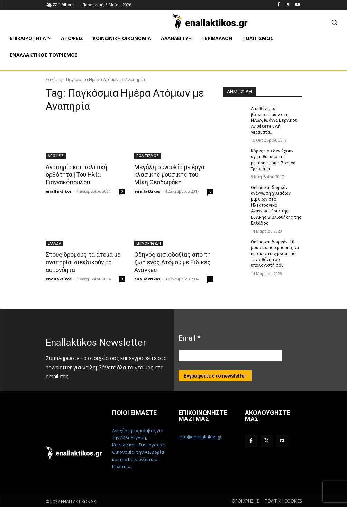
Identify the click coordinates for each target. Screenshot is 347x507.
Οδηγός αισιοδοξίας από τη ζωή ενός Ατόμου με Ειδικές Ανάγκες (172, 262)
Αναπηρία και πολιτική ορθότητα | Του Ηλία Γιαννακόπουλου (76, 175)
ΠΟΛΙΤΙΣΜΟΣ (147, 155)
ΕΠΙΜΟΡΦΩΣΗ (148, 243)
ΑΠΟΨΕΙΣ (56, 155)
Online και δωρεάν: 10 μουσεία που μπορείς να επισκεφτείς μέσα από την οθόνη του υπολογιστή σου (274, 246)
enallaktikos (59, 190)
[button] (334, 22)
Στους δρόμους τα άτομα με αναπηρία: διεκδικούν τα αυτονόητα (83, 262)
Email (189, 337)
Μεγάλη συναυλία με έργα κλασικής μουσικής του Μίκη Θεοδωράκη (172, 175)
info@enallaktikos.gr (200, 436)
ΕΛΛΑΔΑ (54, 243)
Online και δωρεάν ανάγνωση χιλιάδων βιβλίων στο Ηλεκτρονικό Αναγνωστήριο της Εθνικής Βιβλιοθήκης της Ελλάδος (276, 198)
